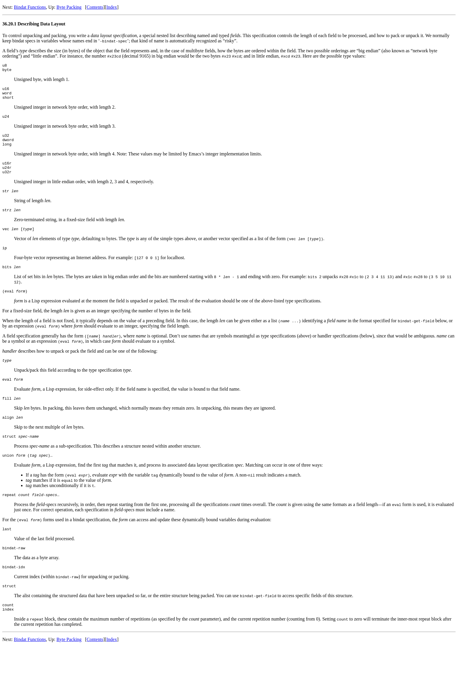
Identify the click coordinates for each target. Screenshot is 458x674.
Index (111, 7)
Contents (94, 7)
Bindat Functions (30, 7)
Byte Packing (68, 7)
